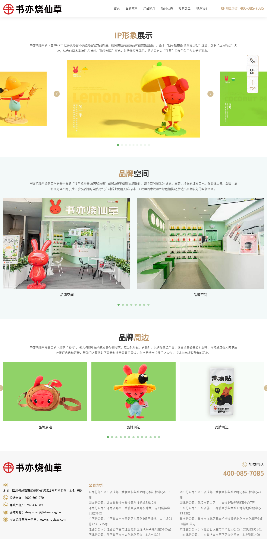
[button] (210, 94)
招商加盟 (185, 8)
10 (146, 437)
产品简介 (149, 8)
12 (155, 437)
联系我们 (202, 8)
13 (159, 437)
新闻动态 (167, 8)
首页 (117, 8)
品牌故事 (132, 8)
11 (151, 437)
